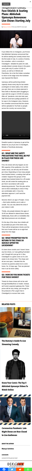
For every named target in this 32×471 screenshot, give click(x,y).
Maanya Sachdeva (7, 27)
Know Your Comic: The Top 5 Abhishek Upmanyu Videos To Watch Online (15, 386)
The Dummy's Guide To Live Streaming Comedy (14, 342)
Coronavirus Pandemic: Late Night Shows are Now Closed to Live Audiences (14, 432)
